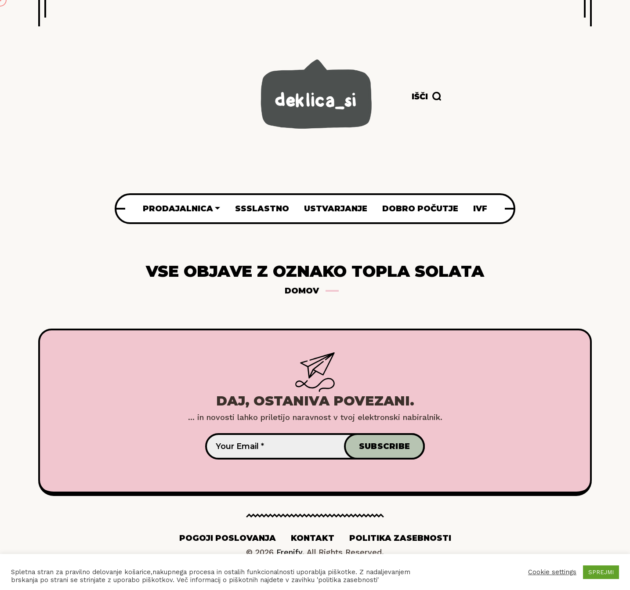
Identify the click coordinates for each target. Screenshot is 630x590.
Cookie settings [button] (552, 572)
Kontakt (312, 538)
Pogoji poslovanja (227, 538)
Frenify (289, 552)
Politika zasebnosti (400, 538)
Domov (302, 291)
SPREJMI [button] (601, 572)
